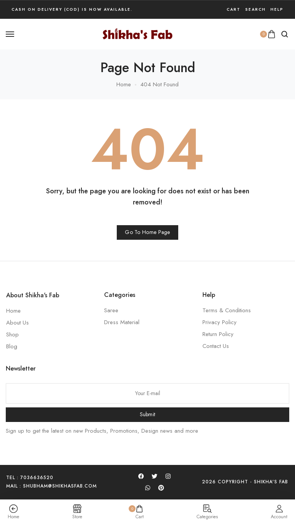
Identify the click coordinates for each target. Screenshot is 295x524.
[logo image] (137, 33)
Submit (148, 414)
